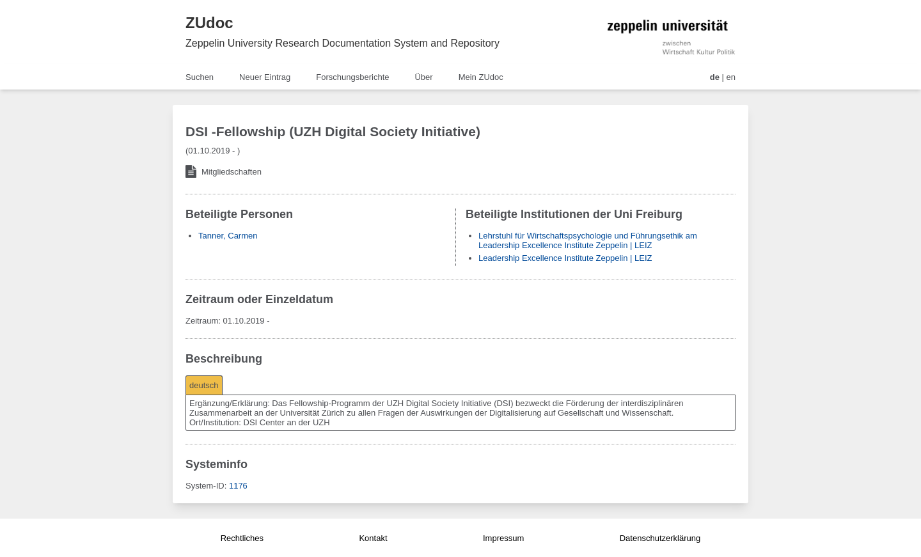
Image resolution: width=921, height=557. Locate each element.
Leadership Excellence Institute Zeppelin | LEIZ (565, 258)
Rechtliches (242, 538)
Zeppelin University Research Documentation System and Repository (342, 43)
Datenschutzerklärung (660, 538)
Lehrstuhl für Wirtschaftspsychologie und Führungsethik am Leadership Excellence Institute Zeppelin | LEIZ (587, 240)
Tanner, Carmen (228, 235)
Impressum (503, 538)
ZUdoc (209, 22)
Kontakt (373, 538)
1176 (238, 485)
